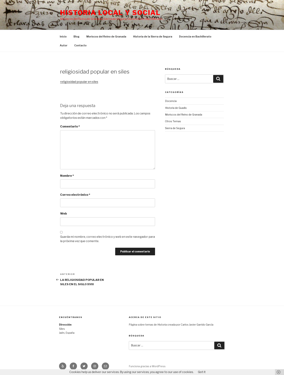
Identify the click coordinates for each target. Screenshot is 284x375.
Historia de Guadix (176, 107)
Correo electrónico (75, 194)
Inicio (63, 36)
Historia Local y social (110, 13)
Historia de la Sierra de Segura (152, 36)
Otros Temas (173, 121)
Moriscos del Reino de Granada (106, 36)
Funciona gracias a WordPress (147, 366)
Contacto (80, 45)
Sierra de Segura (175, 128)
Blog (77, 36)
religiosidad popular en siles (79, 81)
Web (63, 213)
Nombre (67, 175)
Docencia (171, 100)
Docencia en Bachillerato (195, 36)
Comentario (70, 126)
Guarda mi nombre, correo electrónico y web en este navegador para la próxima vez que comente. (107, 239)
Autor (63, 45)
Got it (202, 372)
